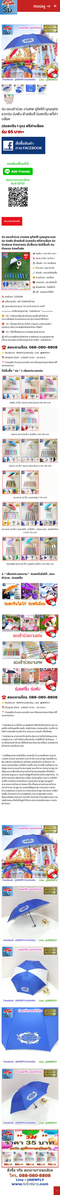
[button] (55, 6)
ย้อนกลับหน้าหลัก (12, 221)
